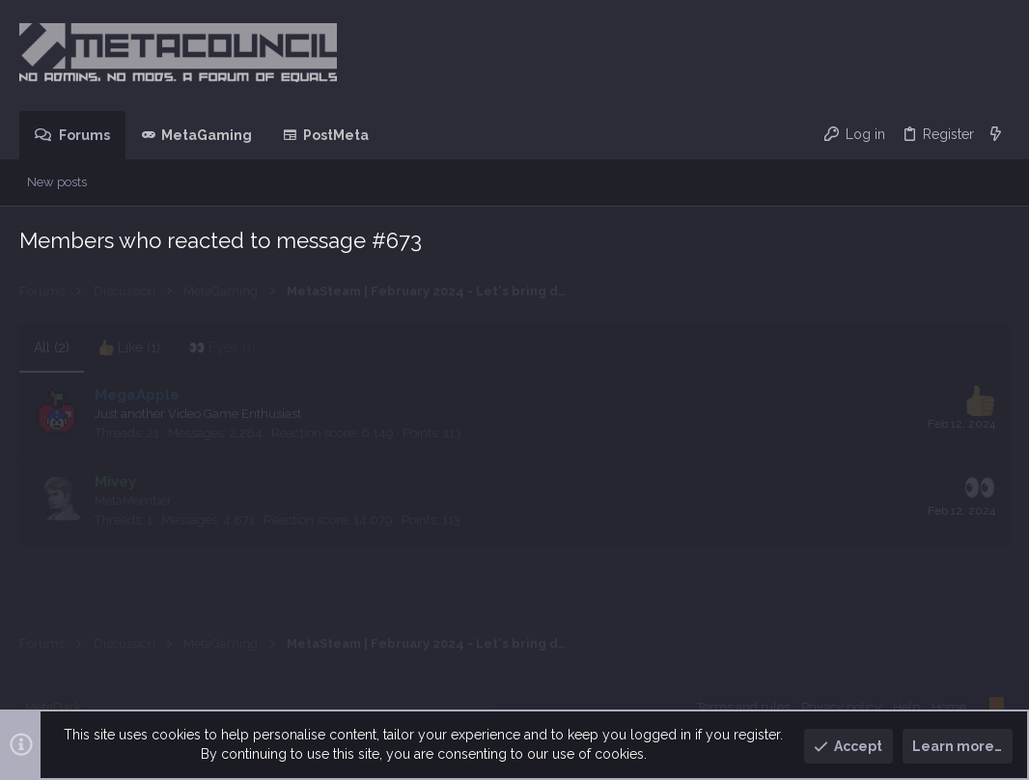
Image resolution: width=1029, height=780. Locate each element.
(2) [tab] (52, 347)
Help (906, 707)
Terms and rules (743, 707)
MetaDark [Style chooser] (53, 707)
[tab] (129, 348)
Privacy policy (841, 707)
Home (949, 707)
